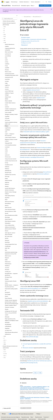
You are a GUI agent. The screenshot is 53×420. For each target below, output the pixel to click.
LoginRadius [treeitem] (7, 129)
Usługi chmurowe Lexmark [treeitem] (10, 158)
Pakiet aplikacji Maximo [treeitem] (10, 195)
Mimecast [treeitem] (7, 240)
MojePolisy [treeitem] (7, 328)
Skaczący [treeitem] (7, 69)
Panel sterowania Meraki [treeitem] (10, 209)
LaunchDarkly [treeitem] (8, 56)
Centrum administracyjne (45, 5)
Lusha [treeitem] (6, 149)
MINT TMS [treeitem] (7, 248)
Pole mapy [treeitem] (7, 176)
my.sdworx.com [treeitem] (8, 330)
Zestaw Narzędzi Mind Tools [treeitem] (11, 244)
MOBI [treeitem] (6, 259)
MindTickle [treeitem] (7, 242)
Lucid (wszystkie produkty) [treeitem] (10, 145)
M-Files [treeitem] (6, 162)
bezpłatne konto (40, 97)
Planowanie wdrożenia (28, 347)
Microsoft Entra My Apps (32, 336)
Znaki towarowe (32, 419)
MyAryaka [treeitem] (7, 316)
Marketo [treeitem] (7, 186)
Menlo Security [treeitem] (8, 207)
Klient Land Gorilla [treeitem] (9, 52)
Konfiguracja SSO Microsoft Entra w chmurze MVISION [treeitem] (11, 312)
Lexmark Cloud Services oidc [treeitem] (11, 160)
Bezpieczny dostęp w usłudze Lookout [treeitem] (11, 140)
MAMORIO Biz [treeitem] (8, 170)
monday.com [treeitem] (7, 271)
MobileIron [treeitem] (7, 265)
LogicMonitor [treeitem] (8, 128)
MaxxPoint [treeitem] (7, 197)
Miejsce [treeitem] (6, 126)
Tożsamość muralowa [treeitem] (9, 307)
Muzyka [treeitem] (6, 309)
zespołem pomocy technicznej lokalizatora (38, 301)
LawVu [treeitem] (6, 59)
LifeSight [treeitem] (7, 95)
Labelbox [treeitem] (7, 46)
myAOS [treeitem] (6, 314)
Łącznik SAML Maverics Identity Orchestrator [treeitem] (10, 189)
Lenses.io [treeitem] (7, 87)
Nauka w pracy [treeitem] (8, 71)
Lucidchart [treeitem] (7, 147)
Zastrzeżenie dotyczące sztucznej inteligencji (10, 417)
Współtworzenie (38, 417)
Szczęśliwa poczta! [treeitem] (9, 164)
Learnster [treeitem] (7, 106)
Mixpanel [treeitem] (7, 257)
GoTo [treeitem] (6, 131)
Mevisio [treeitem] (6, 230)
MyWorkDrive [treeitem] (8, 334)
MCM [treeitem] (6, 199)
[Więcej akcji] (50, 17)
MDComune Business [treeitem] (9, 201)
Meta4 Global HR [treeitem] (8, 219)
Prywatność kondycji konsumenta (8, 419)
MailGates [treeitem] (7, 166)
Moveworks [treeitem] (7, 292)
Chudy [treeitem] (6, 65)
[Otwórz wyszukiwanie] (46, 2)
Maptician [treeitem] (7, 182)
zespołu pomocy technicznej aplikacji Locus (30, 288)
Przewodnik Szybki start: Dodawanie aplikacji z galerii (36, 131)
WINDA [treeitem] (6, 99)
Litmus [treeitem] (6, 104)
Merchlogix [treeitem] (7, 217)
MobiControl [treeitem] (7, 261)
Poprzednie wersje (25, 417)
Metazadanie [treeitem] (7, 223)
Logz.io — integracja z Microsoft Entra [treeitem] (9, 134)
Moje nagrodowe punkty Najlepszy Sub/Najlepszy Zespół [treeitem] (11, 319)
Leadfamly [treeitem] (7, 63)
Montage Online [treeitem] (8, 277)
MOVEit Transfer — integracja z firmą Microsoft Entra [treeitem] (11, 285)
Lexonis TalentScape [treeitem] (9, 91)
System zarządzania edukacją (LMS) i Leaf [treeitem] (11, 123)
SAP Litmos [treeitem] (7, 120)
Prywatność (46, 417)
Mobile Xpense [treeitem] (8, 263)
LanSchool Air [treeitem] (8, 54)
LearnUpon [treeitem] (7, 79)
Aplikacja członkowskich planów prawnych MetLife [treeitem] (10, 227)
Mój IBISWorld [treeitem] (8, 324)
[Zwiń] (16, 15)
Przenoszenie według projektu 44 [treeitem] (11, 289)
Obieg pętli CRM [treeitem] (8, 143)
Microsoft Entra (27, 16)
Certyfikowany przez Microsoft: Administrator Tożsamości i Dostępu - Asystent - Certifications (35, 398)
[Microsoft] (2, 2)
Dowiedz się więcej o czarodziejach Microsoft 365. (32, 157)
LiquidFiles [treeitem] (7, 116)
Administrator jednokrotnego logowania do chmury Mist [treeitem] (11, 253)
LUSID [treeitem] (6, 151)
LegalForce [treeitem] (7, 85)
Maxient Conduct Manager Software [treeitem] (10, 192)
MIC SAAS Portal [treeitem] (8, 236)
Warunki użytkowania (22, 419)
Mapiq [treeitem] (6, 178)
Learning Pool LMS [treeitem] (9, 77)
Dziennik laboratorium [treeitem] (9, 44)
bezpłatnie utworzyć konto (33, 90)
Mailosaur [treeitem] (7, 168)
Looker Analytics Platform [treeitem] (10, 137)
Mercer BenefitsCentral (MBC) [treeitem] (11, 215)
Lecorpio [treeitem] (7, 81)
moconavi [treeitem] (7, 267)
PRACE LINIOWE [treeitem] (8, 101)
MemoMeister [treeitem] (8, 203)
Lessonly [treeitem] (7, 89)
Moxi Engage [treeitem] (7, 294)
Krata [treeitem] (6, 58)
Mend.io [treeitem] (6, 205)
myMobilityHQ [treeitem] (8, 326)
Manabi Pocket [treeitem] (8, 172)
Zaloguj (49, 1)
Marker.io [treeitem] (7, 184)
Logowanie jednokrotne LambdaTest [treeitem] (10, 49)
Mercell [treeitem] (6, 213)
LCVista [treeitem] (6, 61)
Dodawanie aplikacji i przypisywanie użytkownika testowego (33, 39)
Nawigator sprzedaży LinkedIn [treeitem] (11, 114)
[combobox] (9, 18)
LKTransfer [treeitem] (7, 118)
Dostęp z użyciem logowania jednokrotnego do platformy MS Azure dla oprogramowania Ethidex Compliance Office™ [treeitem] (11, 303)
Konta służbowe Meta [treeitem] (9, 225)
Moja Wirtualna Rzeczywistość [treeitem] (11, 332)
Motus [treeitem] (6, 283)
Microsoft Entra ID (37, 16)
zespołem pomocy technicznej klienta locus (35, 251)
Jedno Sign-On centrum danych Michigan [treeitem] (10, 233)
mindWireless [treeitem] (8, 246)
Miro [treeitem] (6, 250)
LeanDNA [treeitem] (7, 67)
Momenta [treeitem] (7, 269)
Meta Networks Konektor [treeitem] (10, 221)
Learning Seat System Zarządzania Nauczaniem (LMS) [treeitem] (11, 74)
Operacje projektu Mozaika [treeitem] (10, 281)
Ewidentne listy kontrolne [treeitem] (10, 174)
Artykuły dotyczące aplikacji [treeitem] (8, 21)
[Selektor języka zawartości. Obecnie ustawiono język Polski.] (3, 414)
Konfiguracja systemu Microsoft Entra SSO (30, 41)
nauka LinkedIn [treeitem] (8, 112)
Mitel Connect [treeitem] (8, 255)
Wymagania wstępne (25, 37)
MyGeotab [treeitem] (7, 322)
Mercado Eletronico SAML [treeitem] (10, 211)
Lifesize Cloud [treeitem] (8, 97)
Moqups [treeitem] (6, 279)
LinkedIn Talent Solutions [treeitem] (10, 102)
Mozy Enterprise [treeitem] (8, 298)
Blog (31, 417)
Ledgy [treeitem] (6, 83)
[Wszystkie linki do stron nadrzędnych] (21, 17)
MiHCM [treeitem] (6, 238)
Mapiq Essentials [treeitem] (8, 180)
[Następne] (43, 2)
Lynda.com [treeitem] (7, 155)
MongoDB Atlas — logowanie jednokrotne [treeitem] (11, 274)
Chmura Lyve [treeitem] (7, 156)
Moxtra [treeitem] (6, 296)
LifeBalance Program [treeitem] (9, 93)
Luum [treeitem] (6, 153)
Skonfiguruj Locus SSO (26, 42)
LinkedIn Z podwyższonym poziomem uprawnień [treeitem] (10, 109)
